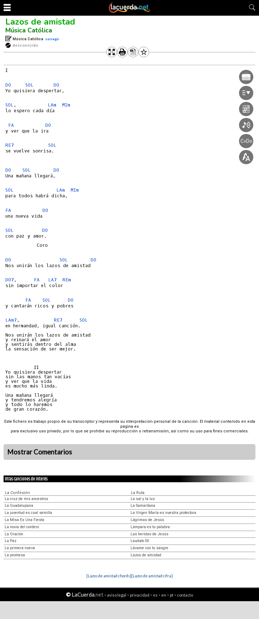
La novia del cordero (22, 527)
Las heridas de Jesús (149, 534)
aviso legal (116, 595)
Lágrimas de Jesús (147, 519)
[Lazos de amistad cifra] (152, 575)
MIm (66, 105)
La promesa (15, 555)
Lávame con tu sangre (149, 548)
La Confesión (17, 492)
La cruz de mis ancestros (26, 498)
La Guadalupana (19, 505)
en (163, 595)
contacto (185, 595)
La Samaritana (143, 505)
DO (8, 85)
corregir (52, 39)
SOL (29, 85)
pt (171, 595)
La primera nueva (20, 548)
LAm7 (11, 320)
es (155, 595)
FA (11, 125)
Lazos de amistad (40, 21)
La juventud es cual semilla (28, 512)
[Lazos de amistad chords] (108, 575)
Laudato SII (140, 541)
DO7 (9, 280)
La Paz (10, 541)
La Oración (14, 534)
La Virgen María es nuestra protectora (163, 512)
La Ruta (137, 492)
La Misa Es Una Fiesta (24, 519)
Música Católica (28, 30)
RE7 (9, 145)
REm (66, 280)
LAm (52, 105)
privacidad (139, 595)
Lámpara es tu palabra (150, 527)
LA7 (52, 280)
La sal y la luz (143, 498)
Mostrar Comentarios (39, 452)
